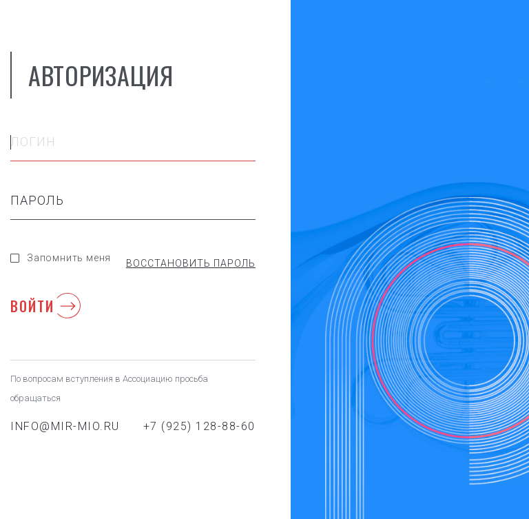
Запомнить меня (60, 257)
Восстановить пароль (191, 263)
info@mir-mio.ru (65, 426)
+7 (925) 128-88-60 (199, 426)
